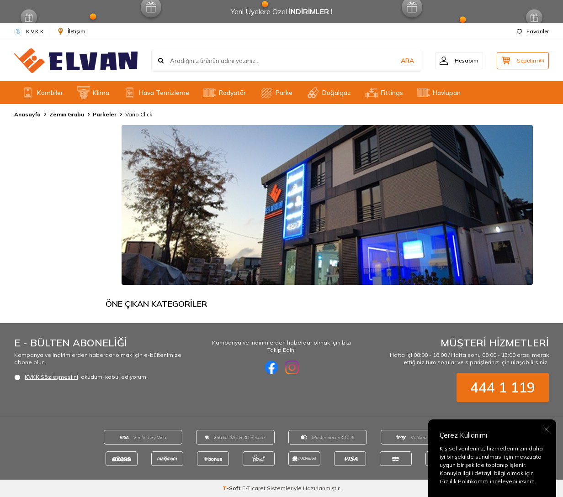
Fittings (384, 92)
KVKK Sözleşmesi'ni (51, 376)
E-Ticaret (254, 488)
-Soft (232, 488)
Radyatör (224, 92)
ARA (406, 61)
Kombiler (42, 92)
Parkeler (105, 114)
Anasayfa (27, 114)
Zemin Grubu (66, 114)
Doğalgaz (328, 92)
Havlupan (439, 92)
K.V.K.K (29, 31)
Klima (93, 92)
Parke (276, 92)
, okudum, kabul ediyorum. (81, 377)
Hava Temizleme (156, 92)
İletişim (71, 31)
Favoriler (533, 31)
